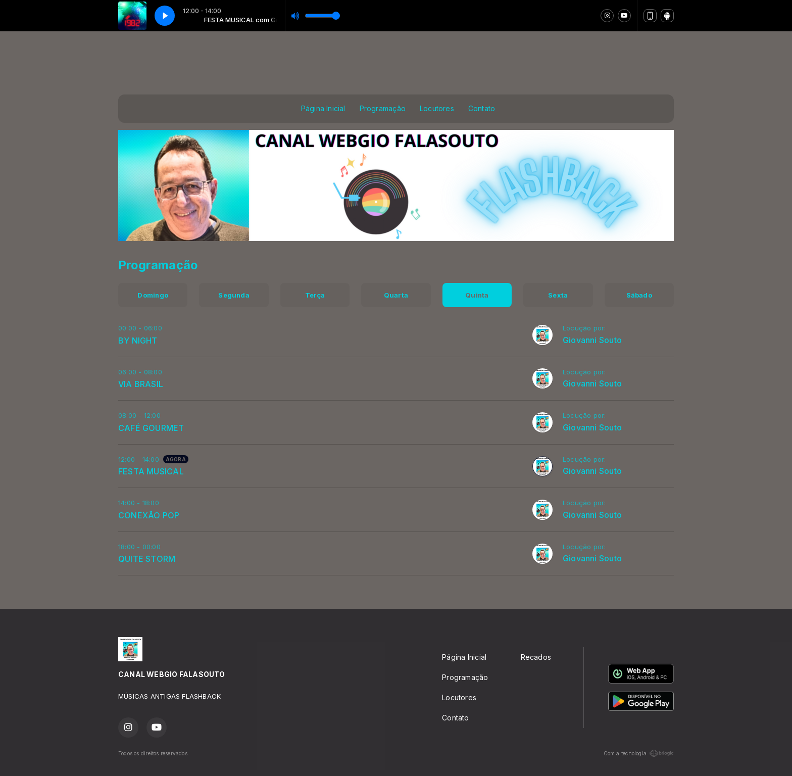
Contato (481, 108)
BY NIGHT (138, 340)
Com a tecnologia (639, 753)
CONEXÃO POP (148, 515)
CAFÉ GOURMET (151, 428)
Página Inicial (323, 108)
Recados (536, 657)
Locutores (437, 108)
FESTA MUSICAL (151, 471)
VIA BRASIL (140, 384)
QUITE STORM (146, 559)
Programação (383, 108)
